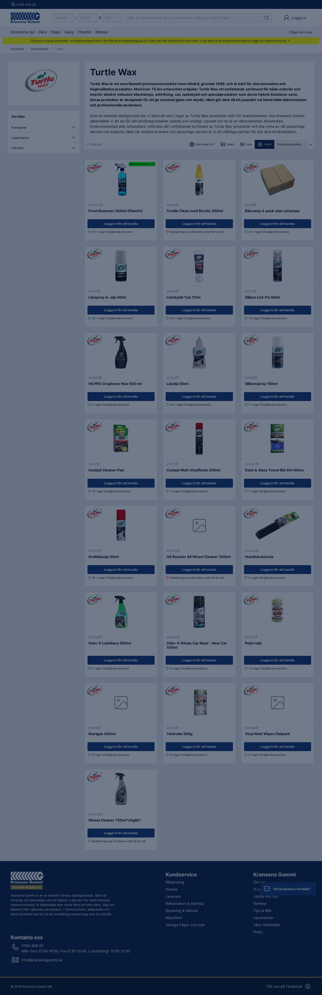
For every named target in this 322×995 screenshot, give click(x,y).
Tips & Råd (262, 910)
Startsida (17, 49)
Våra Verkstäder (266, 925)
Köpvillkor (174, 917)
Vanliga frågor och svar (185, 925)
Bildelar (101, 32)
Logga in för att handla (121, 223)
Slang (69, 32)
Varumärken (39, 49)
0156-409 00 (23, 4)
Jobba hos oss (265, 896)
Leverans (173, 896)
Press (257, 932)
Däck (42, 32)
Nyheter (260, 903)
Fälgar (55, 32)
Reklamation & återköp (185, 903)
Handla (171, 889)
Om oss (259, 882)
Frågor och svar (300, 32)
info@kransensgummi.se (42, 960)
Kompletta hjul (23, 32)
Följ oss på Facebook (289, 986)
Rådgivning (175, 882)
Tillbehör (84, 32)
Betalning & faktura (182, 910)
